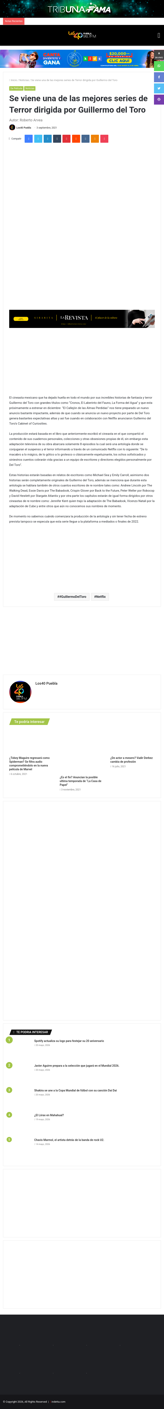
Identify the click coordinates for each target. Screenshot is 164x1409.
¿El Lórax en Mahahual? (49, 1115)
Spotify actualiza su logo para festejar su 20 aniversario (69, 1041)
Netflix (101, 597)
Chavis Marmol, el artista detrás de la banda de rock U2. (69, 1140)
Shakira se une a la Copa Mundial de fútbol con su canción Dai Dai (76, 1090)
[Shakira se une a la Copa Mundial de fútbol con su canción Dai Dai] (20, 1099)
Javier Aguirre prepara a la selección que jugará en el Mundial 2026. (77, 1065)
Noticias (24, 80)
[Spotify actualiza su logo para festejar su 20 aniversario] (20, 1050)
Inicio (13, 80)
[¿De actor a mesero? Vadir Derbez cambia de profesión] (132, 741)
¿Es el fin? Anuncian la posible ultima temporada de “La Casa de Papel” (80, 781)
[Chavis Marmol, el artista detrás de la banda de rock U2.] (20, 1149)
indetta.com (58, 1401)
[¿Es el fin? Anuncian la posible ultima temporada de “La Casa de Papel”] (82, 751)
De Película (16, 88)
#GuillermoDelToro (72, 597)
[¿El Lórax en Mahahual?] (20, 1124)
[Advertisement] (82, 361)
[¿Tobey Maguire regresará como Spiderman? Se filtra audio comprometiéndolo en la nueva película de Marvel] (31, 741)
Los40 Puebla (23, 127)
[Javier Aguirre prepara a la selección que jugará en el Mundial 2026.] (20, 1075)
